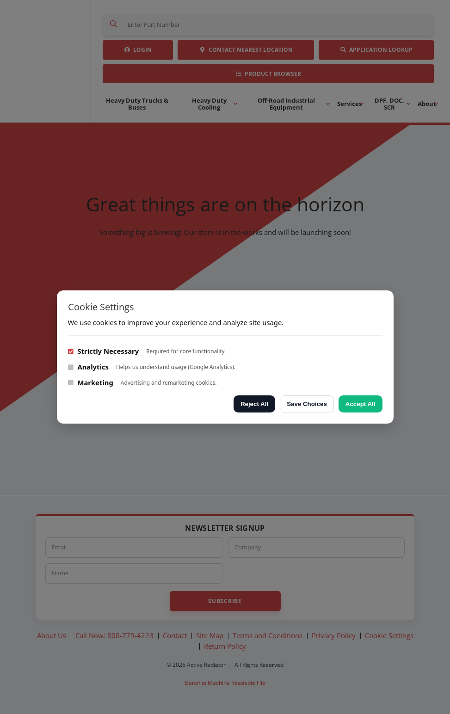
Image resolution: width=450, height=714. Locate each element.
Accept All (360, 403)
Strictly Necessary (103, 351)
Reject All (254, 403)
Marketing (90, 382)
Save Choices (307, 403)
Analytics (88, 366)
